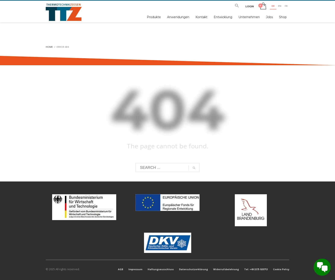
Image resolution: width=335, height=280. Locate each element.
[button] (237, 6)
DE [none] (273, 5)
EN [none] (279, 5)
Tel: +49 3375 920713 (256, 269)
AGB (120, 269)
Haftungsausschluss (161, 269)
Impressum (135, 269)
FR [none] (286, 5)
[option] (279, 6)
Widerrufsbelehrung (226, 269)
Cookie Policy (281, 269)
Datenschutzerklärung (193, 269)
